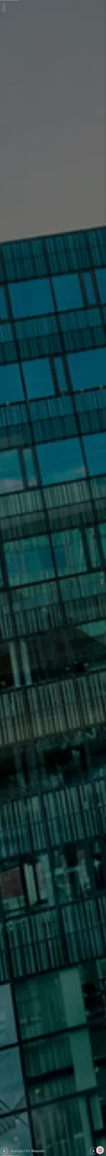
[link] (4, 7)
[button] (100, 1150)
